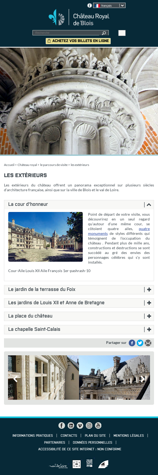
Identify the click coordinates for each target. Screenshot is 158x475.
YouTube (97, 425)
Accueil (9, 165)
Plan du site (95, 436)
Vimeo (79, 425)
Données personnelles (92, 442)
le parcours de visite (54, 165)
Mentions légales (129, 436)
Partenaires (54, 442)
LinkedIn (70, 425)
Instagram (88, 425)
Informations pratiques (33, 436)
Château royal (27, 165)
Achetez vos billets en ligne (80, 41)
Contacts (69, 436)
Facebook (61, 425)
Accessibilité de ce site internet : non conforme (79, 449)
